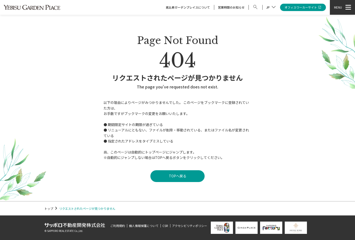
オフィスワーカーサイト (303, 7)
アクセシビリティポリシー (189, 226)
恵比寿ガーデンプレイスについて (188, 7)
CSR (165, 226)
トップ (48, 208)
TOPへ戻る (177, 175)
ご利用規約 (117, 226)
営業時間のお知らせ (231, 7)
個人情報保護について (144, 226)
